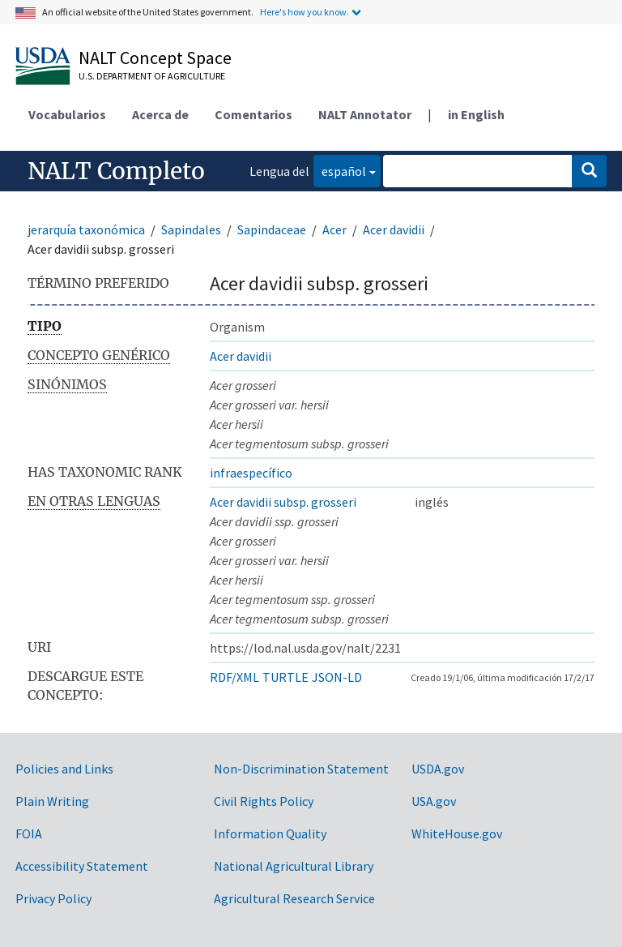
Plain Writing (52, 801)
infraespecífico (251, 473)
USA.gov (433, 801)
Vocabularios (67, 114)
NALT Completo (116, 171)
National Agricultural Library (293, 866)
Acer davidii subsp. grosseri (283, 502)
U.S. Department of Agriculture (152, 76)
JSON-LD (337, 677)
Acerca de (160, 114)
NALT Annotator (364, 114)
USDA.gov (437, 769)
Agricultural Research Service (294, 898)
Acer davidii (393, 229)
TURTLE (285, 677)
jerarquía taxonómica (86, 229)
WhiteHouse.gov (456, 833)
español (339, 170)
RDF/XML (234, 677)
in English (476, 114)
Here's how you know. (304, 12)
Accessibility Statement (81, 866)
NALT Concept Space (155, 57)
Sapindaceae (271, 229)
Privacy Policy (53, 898)
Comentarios (253, 114)
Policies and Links (64, 769)
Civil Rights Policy (263, 801)
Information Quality (270, 833)
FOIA (28, 833)
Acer (334, 229)
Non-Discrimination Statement (301, 769)
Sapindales (191, 229)
